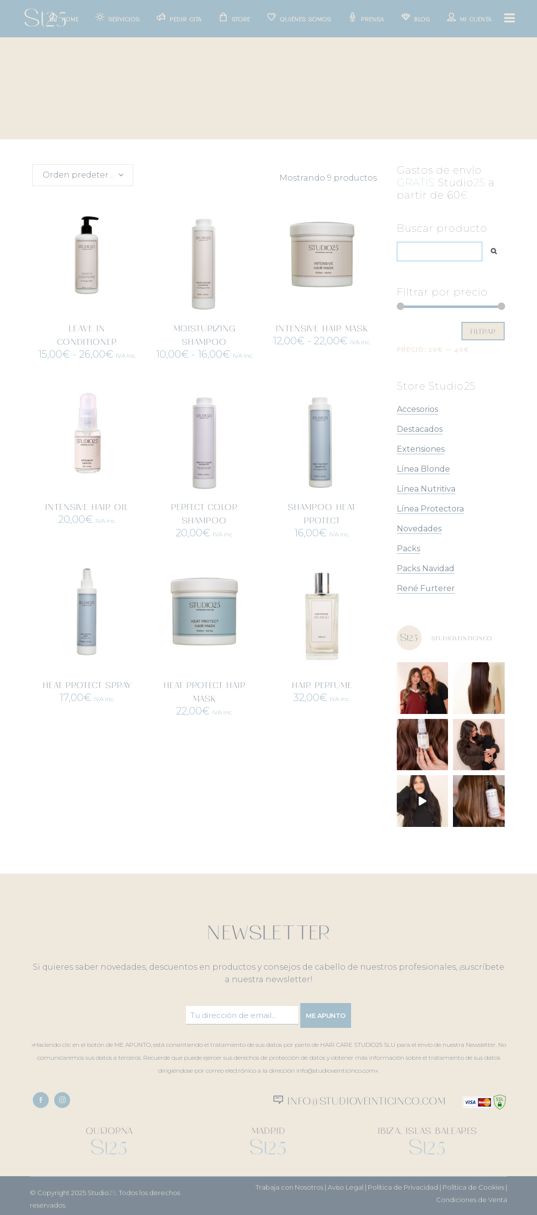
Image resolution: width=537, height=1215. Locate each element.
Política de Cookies (473, 1187)
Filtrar (483, 331)
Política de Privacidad (403, 1187)
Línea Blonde (423, 469)
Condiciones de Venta (471, 1200)
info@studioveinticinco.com (364, 1100)
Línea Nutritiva (426, 489)
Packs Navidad (425, 568)
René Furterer (426, 588)
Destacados (420, 429)
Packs (408, 548)
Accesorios (417, 409)
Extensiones (421, 449)
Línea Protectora (430, 508)
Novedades (419, 528)
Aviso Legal (345, 1187)
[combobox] (82, 175)
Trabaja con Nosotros (289, 1187)
